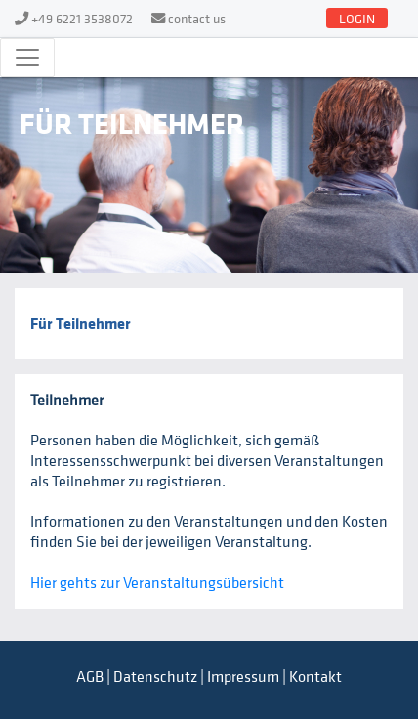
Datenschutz (155, 676)
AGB (90, 676)
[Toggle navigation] (27, 57)
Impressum (243, 676)
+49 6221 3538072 (82, 18)
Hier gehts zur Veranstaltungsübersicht (157, 582)
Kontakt (315, 676)
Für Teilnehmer (80, 323)
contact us (197, 18)
